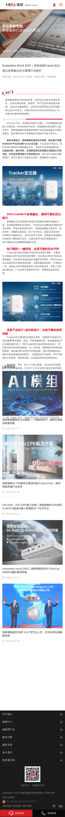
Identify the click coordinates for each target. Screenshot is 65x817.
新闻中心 (25, 51)
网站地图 (27, 806)
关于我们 (7, 714)
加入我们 (7, 752)
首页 (15, 51)
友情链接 (16, 806)
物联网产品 (8, 729)
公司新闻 (37, 51)
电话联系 (48, 813)
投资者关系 (8, 760)
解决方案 (7, 737)
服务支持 (7, 744)
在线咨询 (16, 813)
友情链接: (7, 806)
